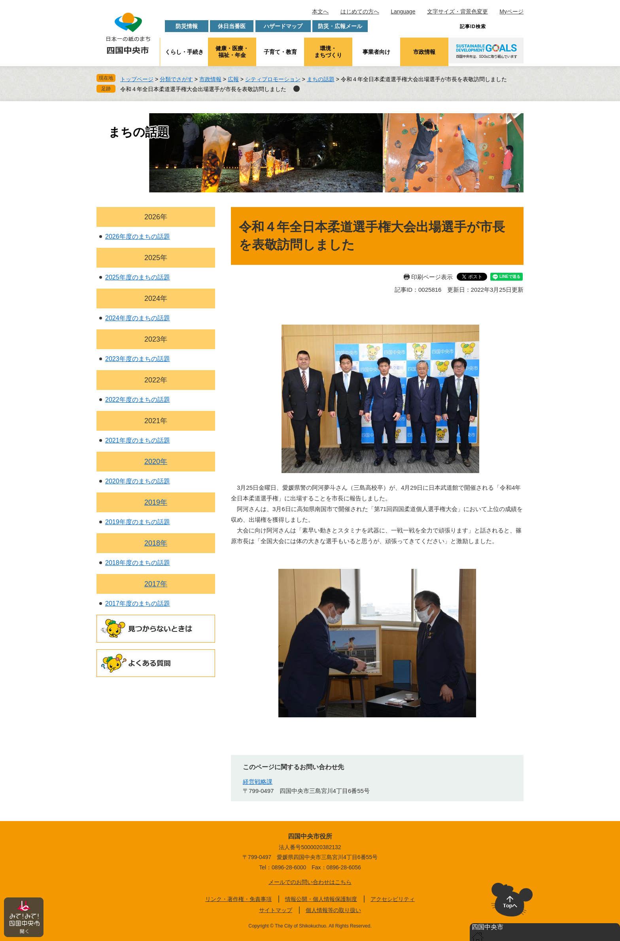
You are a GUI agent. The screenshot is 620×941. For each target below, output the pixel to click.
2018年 (155, 543)
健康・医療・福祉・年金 (232, 51)
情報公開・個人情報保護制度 (321, 899)
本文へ (320, 11)
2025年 (155, 258)
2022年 (155, 380)
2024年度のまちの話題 (137, 318)
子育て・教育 (280, 52)
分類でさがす (176, 79)
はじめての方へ (359, 11)
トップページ (136, 79)
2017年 (155, 584)
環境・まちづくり (328, 51)
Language (403, 11)
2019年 (155, 502)
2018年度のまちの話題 (137, 562)
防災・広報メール (340, 26)
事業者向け (376, 52)
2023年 (155, 339)
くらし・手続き (184, 52)
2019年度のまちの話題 (137, 522)
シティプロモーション (273, 79)
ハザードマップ (283, 26)
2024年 (155, 298)
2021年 (155, 421)
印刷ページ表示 (432, 277)
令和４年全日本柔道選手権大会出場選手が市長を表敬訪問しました (203, 89)
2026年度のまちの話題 (137, 236)
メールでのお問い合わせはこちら (310, 882)
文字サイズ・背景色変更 (457, 11)
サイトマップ (275, 910)
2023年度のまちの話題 (137, 358)
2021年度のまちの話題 (137, 440)
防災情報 (187, 26)
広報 (233, 79)
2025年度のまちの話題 (137, 277)
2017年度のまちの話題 (137, 603)
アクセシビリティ (392, 899)
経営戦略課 (257, 781)
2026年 (155, 217)
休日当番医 (232, 26)
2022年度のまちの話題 (137, 399)
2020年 (155, 462)
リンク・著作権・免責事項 (238, 899)
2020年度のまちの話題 (137, 481)
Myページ (511, 11)
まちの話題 (321, 79)
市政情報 (424, 52)
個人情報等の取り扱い (333, 910)
